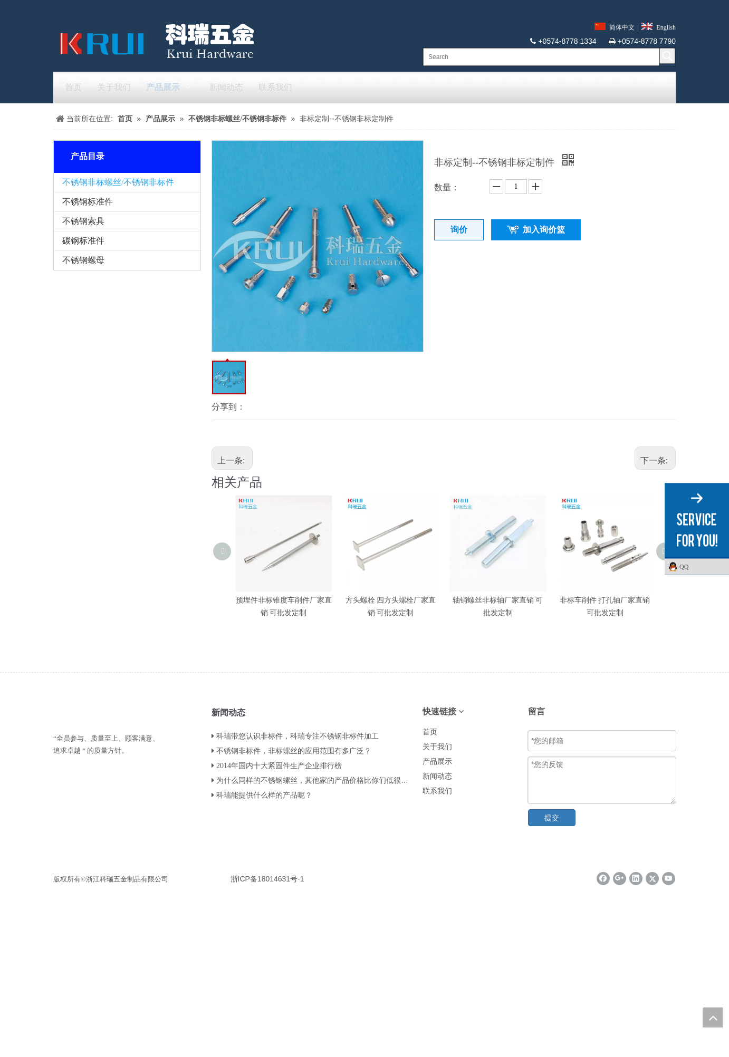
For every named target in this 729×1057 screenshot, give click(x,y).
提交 (551, 817)
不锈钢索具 (83, 221)
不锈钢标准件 (87, 201)
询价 (458, 229)
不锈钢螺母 (83, 260)
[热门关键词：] (667, 56)
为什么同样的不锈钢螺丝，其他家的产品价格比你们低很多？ (316, 780)
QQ (701, 566)
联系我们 (437, 791)
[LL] (61, 710)
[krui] (154, 40)
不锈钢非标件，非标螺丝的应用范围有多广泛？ (293, 751)
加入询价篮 (544, 229)
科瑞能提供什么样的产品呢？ (264, 795)
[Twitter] (652, 878)
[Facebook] (603, 878)
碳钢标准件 (83, 240)
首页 (430, 732)
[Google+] (619, 878)
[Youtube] (668, 878)
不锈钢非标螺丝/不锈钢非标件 (118, 182)
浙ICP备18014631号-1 (267, 879)
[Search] (541, 57)
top (713, 1017)
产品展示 (437, 761)
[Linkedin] (635, 878)
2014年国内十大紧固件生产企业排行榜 (279, 766)
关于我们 (437, 747)
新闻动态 (437, 776)
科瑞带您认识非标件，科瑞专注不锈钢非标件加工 (297, 736)
